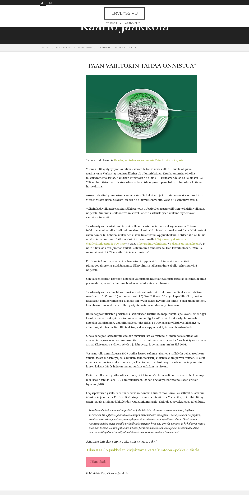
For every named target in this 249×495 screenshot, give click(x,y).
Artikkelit (132, 23)
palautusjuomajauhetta (184, 243)
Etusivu (111, 23)
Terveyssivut (124, 13)
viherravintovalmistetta (152, 243)
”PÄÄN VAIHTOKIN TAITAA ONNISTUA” (117, 47)
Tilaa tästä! (98, 462)
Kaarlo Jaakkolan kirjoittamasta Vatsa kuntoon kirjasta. (149, 160)
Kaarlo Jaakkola (64, 47)
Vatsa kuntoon (84, 47)
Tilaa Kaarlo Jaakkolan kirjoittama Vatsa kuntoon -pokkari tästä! (142, 450)
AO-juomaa (162, 239)
